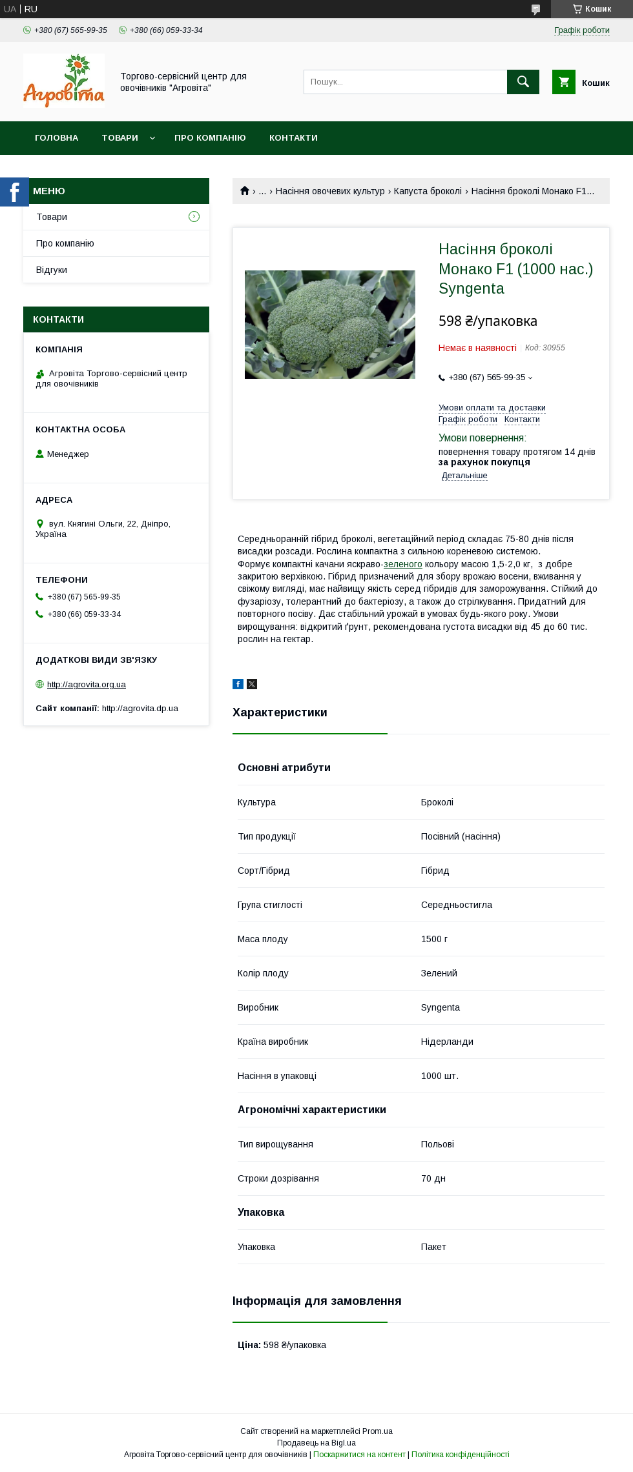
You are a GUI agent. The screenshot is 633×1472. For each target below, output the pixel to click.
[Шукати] (523, 82)
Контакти (293, 138)
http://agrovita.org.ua (86, 684)
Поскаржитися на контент (359, 1454)
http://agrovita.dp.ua (140, 708)
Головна (56, 138)
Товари (119, 138)
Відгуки (51, 270)
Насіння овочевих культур (330, 191)
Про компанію (210, 138)
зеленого (403, 564)
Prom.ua (377, 1431)
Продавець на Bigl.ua (316, 1442)
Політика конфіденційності (460, 1454)
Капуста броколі (428, 191)
